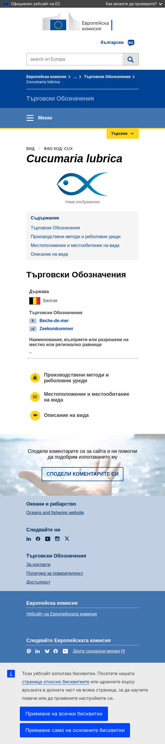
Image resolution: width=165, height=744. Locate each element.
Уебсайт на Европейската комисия (61, 614)
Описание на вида (49, 254)
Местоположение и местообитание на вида (75, 245)
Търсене (130, 59)
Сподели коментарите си (83, 474)
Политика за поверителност (54, 573)
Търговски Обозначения (107, 76)
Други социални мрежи (96, 651)
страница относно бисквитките (55, 681)
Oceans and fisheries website (55, 512)
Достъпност (38, 582)
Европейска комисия (46, 76)
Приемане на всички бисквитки (63, 714)
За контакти (38, 564)
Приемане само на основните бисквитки (75, 730)
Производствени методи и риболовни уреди (76, 236)
